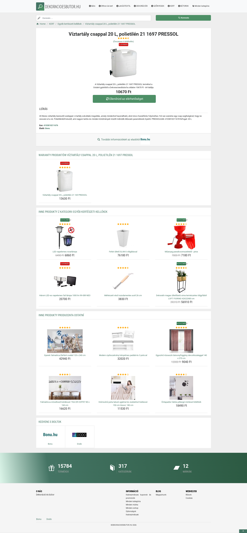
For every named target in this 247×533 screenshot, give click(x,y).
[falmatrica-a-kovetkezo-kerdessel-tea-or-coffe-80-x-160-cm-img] (65, 388)
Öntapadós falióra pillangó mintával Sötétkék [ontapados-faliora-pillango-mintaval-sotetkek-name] (181, 402)
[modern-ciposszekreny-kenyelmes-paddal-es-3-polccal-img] (123, 341)
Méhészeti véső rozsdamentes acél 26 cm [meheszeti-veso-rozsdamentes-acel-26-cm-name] (123, 295)
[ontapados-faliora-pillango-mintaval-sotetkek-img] (181, 388)
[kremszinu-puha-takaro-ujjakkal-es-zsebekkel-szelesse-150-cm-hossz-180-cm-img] (123, 388)
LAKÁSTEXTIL (123, 6)
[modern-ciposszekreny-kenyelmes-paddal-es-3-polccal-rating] (123, 327)
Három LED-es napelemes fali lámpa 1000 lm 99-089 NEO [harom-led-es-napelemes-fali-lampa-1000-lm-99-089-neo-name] (64, 295)
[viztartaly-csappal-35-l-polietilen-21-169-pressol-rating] (65, 167)
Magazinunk (161, 495)
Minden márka (132, 505)
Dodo (49, 519)
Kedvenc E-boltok (50, 421)
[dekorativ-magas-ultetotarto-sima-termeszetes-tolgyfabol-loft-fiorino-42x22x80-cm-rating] (181, 268)
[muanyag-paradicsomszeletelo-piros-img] (181, 237)
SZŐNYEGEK (157, 6)
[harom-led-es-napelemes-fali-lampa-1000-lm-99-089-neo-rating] (65, 268)
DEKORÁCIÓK (141, 6)
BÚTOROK (183, 6)
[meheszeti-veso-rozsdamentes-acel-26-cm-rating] (123, 268)
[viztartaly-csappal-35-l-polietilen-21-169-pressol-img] (65, 181)
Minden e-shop (132, 508)
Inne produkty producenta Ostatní (61, 315)
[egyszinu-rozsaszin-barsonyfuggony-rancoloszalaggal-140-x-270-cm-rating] (181, 327)
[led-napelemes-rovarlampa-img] (65, 237)
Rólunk (189, 495)
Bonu (47, 128)
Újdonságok (131, 511)
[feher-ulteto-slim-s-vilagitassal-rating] (123, 224)
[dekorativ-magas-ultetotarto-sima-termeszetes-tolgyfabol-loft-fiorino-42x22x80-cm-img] (181, 281)
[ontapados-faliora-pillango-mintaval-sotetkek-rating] (181, 374)
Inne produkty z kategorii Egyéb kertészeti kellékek (73, 211)
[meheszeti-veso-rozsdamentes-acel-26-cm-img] (123, 281)
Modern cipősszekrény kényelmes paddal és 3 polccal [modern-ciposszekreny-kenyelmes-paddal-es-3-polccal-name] (123, 355)
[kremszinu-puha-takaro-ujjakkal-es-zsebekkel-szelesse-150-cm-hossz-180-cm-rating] (123, 374)
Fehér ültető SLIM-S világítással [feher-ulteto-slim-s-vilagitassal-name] (123, 251)
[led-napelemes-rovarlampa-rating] (65, 224)
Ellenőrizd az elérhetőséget (124, 99)
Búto (92, 6)
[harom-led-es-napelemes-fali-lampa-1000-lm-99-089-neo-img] (65, 281)
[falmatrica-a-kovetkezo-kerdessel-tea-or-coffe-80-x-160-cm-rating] (65, 374)
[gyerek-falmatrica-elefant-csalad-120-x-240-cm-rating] (65, 327)
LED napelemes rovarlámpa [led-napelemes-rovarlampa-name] (65, 251)
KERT (171, 6)
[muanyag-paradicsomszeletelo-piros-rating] (181, 224)
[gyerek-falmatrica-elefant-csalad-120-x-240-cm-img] (65, 341)
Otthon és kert (105, 6)
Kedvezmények (132, 515)
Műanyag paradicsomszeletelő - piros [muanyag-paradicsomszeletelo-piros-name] (181, 251)
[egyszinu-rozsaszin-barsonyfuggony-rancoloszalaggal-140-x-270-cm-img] (181, 341)
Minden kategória (200, 6)
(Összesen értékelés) (123, 41)
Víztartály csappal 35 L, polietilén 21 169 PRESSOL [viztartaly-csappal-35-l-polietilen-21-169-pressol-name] (65, 195)
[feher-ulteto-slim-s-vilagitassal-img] (123, 237)
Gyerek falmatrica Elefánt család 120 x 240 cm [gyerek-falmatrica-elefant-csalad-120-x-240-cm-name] (65, 355)
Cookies (189, 498)
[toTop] (243, 531)
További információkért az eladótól (123, 140)
